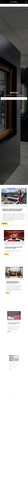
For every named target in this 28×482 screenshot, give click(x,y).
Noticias (3, 98)
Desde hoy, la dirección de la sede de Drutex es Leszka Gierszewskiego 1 (12, 210)
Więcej (4, 223)
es (2, 1)
